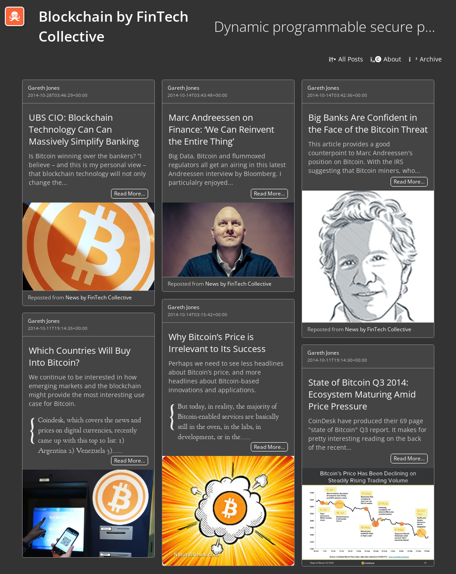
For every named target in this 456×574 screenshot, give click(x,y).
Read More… (129, 194)
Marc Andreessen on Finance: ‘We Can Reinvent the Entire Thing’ (221, 129)
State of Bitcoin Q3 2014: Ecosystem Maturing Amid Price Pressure (362, 394)
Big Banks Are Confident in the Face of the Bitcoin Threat (368, 123)
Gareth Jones (44, 88)
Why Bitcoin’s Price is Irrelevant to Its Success (217, 343)
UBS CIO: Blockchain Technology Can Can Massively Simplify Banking (84, 129)
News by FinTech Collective (98, 297)
